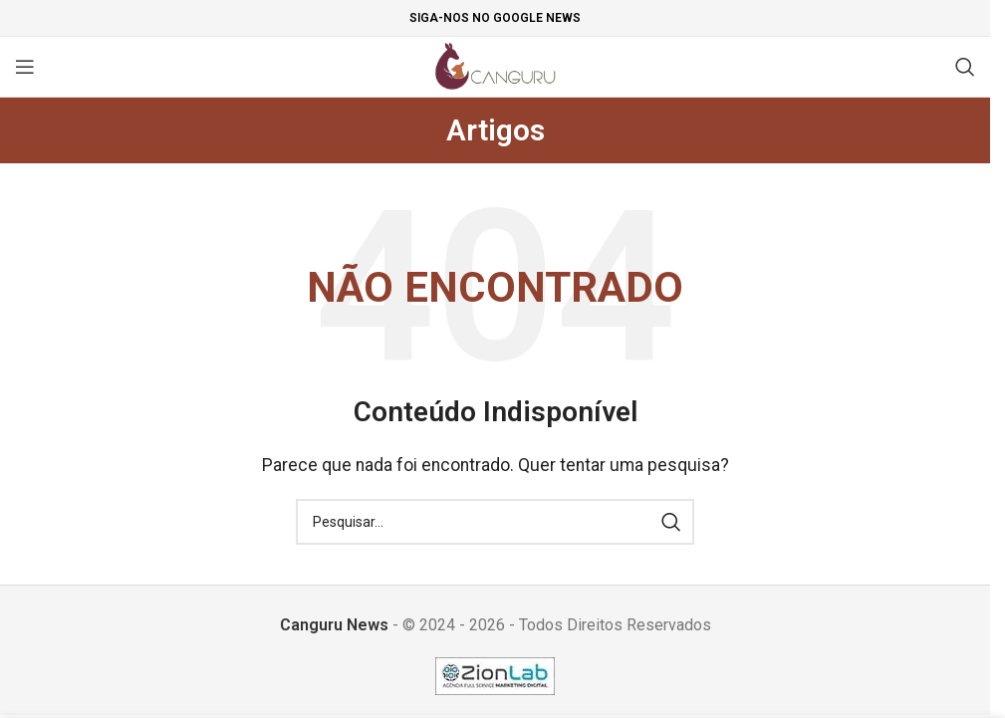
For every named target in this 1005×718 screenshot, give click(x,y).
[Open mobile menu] (25, 67)
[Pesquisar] (965, 67)
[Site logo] (495, 65)
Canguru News (334, 624)
